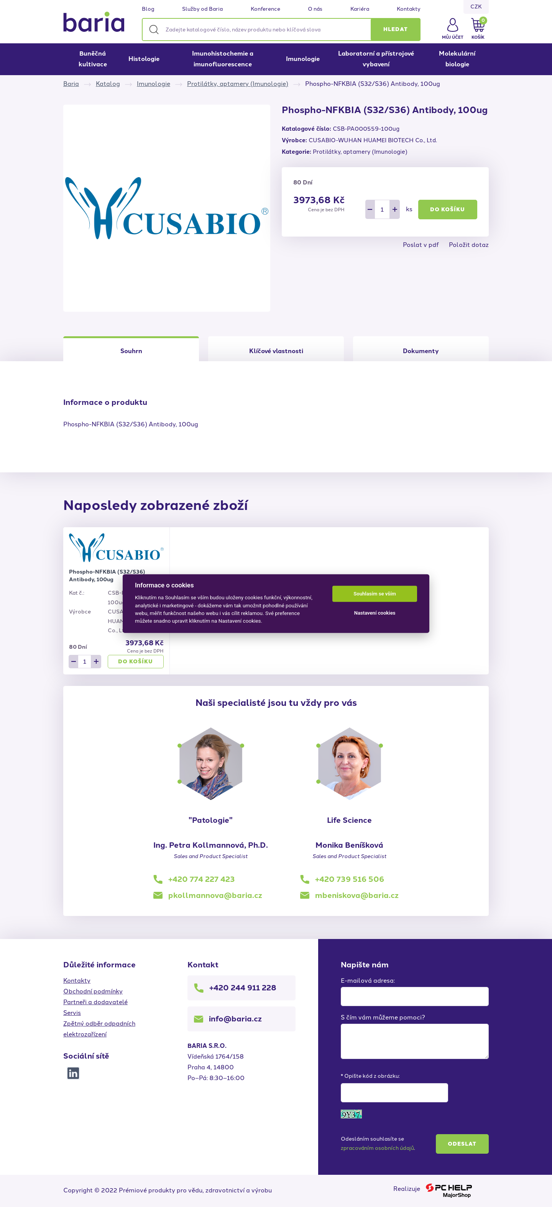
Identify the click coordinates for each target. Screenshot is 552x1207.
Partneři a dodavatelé (95, 1002)
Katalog (108, 83)
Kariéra (359, 9)
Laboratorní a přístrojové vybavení (376, 59)
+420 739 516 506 (349, 879)
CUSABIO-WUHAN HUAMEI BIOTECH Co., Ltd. (373, 140)
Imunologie (303, 58)
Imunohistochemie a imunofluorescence (222, 59)
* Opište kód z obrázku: (370, 1076)
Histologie (143, 58)
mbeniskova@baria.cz (357, 895)
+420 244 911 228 (242, 987)
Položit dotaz (469, 244)
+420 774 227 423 (201, 879)
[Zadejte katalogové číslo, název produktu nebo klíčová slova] (281, 29)
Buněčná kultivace (93, 59)
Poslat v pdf (421, 244)
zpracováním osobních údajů (377, 1148)
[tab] (276, 348)
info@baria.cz (235, 1018)
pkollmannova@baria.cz (215, 895)
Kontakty (409, 9)
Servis (72, 1012)
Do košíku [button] (447, 209)
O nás (315, 9)
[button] (396, 29)
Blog (148, 9)
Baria (71, 83)
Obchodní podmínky (93, 991)
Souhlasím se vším (374, 594)
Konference (265, 9)
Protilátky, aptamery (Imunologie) (237, 83)
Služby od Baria (202, 9)
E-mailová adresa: (368, 980)
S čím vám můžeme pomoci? (383, 1017)
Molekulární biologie (457, 59)
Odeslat (462, 1144)
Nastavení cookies (375, 613)
